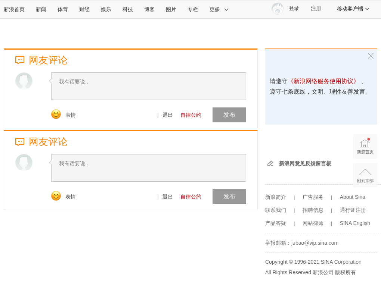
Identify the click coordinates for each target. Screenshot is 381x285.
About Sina (353, 197)
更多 (219, 9)
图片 (171, 9)
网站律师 (313, 223)
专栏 (193, 9)
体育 (63, 9)
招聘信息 (313, 210)
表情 (70, 115)
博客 (149, 9)
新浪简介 (275, 197)
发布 (229, 115)
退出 (167, 115)
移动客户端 (353, 9)
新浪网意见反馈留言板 (305, 163)
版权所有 (345, 272)
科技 (128, 9)
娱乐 (106, 9)
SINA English (355, 223)
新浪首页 (14, 9)
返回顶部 (365, 175)
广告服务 (313, 197)
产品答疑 (275, 223)
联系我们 (275, 210)
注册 (316, 8)
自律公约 (190, 115)
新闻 (41, 9)
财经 (84, 9)
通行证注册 (353, 210)
